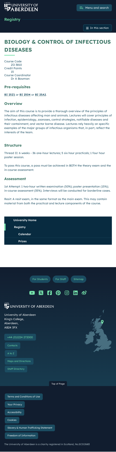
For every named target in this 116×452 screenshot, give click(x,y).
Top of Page (58, 384)
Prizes (22, 241)
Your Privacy (14, 404)
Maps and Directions (19, 361)
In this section (99, 28)
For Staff (60, 279)
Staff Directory (15, 369)
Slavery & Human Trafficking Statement (29, 428)
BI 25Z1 (9, 94)
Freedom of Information (21, 435)
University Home (24, 220)
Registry (12, 19)
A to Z (10, 353)
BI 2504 (25, 94)
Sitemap (79, 279)
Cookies (12, 420)
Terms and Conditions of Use (23, 396)
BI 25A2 (40, 94)
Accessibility (14, 412)
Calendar (24, 234)
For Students (39, 279)
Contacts (12, 345)
